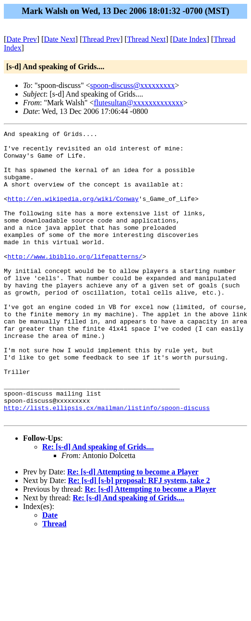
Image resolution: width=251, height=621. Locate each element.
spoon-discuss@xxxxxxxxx (132, 85)
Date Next (59, 39)
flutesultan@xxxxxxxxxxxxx (138, 103)
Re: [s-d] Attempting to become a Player (133, 529)
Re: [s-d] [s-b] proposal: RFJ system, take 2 (139, 538)
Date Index (190, 39)
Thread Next (146, 39)
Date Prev (21, 39)
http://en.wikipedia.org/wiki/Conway (73, 213)
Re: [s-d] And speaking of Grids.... (98, 504)
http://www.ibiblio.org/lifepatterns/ (75, 282)
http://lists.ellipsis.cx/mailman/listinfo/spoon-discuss (107, 464)
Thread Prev (101, 39)
